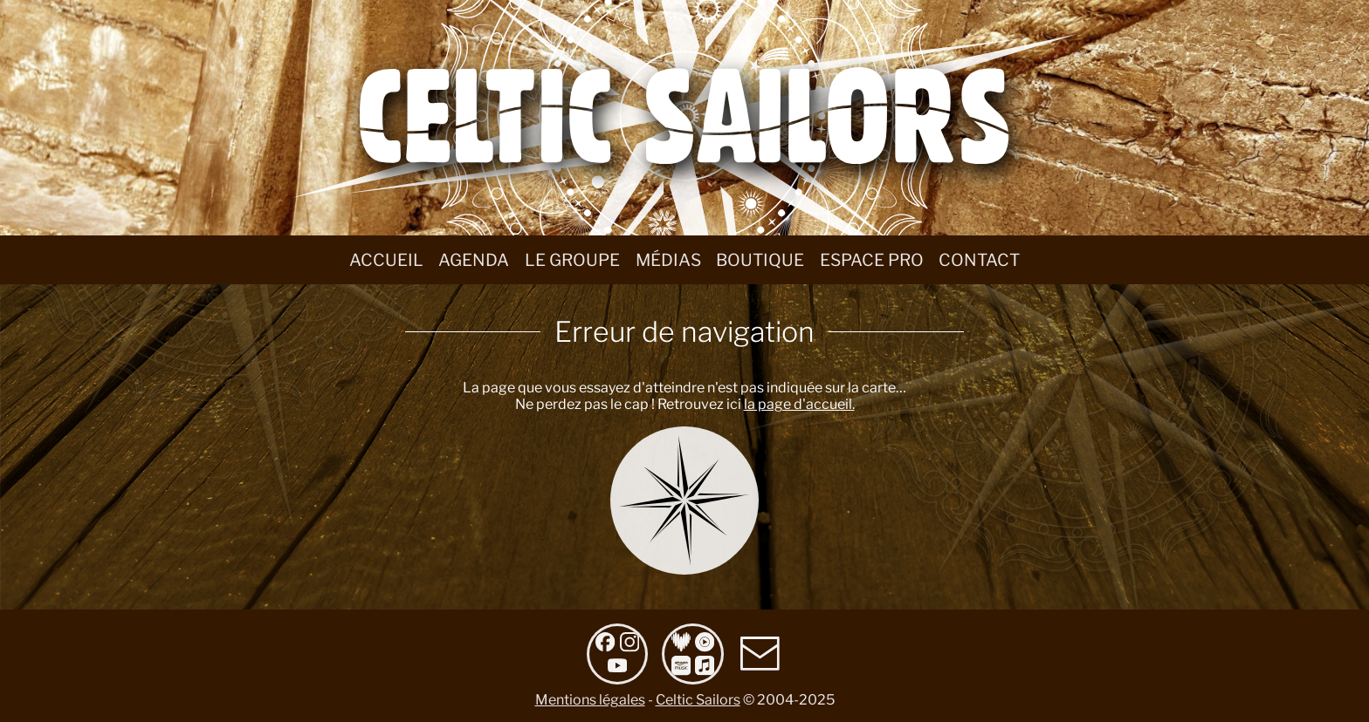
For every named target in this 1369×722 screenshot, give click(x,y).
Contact (979, 259)
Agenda (473, 259)
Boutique (760, 259)
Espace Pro (872, 259)
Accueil (386, 259)
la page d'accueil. (799, 404)
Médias (668, 259)
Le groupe (572, 259)
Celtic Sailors (698, 699)
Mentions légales (590, 699)
